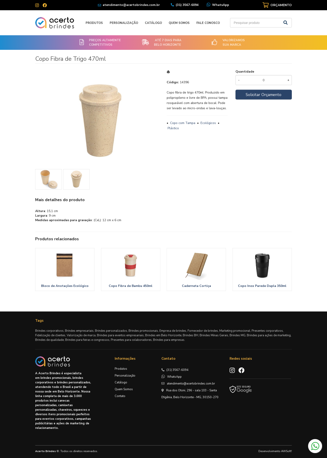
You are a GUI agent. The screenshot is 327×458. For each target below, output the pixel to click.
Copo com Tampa (182, 123)
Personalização (124, 23)
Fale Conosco (208, 23)
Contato (120, 396)
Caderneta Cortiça (196, 286)
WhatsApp (220, 5)
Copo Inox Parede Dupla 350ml (262, 286)
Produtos (94, 23)
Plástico (173, 128)
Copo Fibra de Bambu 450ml (130, 286)
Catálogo (153, 23)
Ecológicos (208, 123)
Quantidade (244, 71)
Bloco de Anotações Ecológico (65, 286)
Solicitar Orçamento (263, 94)
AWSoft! (286, 451)
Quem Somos (179, 23)
